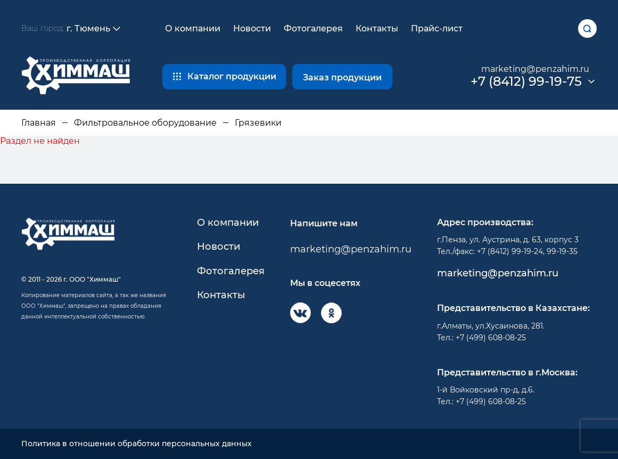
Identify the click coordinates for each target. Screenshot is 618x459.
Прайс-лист (437, 28)
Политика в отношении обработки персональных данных (136, 443)
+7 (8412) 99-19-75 (526, 81)
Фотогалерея (313, 28)
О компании (192, 28)
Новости (252, 28)
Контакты (377, 28)
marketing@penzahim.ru (535, 69)
